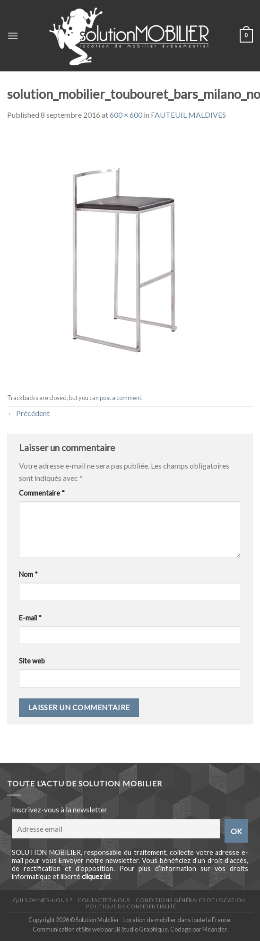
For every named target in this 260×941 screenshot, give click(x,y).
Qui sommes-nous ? (42, 900)
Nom (28, 574)
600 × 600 (126, 114)
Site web (32, 661)
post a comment (120, 397)
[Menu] (12, 35)
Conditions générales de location (190, 900)
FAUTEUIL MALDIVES (188, 114)
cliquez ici (96, 876)
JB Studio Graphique (141, 929)
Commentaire (42, 493)
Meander (214, 929)
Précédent (28, 413)
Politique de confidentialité (131, 906)
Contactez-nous (104, 900)
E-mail (30, 618)
